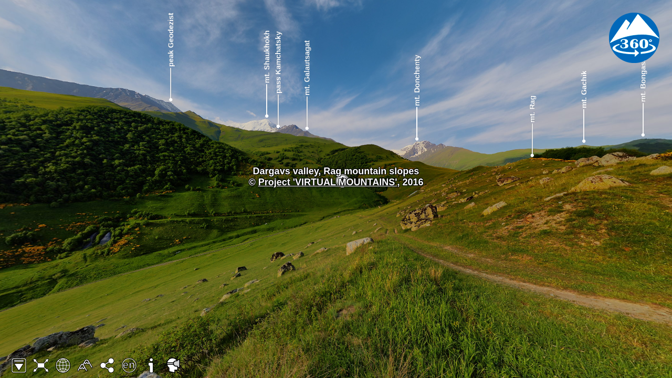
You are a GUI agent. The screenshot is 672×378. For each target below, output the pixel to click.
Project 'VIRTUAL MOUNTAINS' (327, 182)
